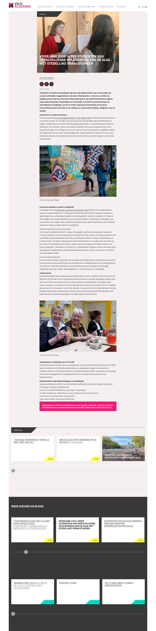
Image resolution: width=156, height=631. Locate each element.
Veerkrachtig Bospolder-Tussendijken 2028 (73, 118)
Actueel (121, 6)
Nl (143, 7)
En (146, 7)
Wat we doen (45, 6)
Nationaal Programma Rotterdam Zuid (72, 210)
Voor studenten (87, 6)
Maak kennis (106, 6)
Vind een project (65, 6)
